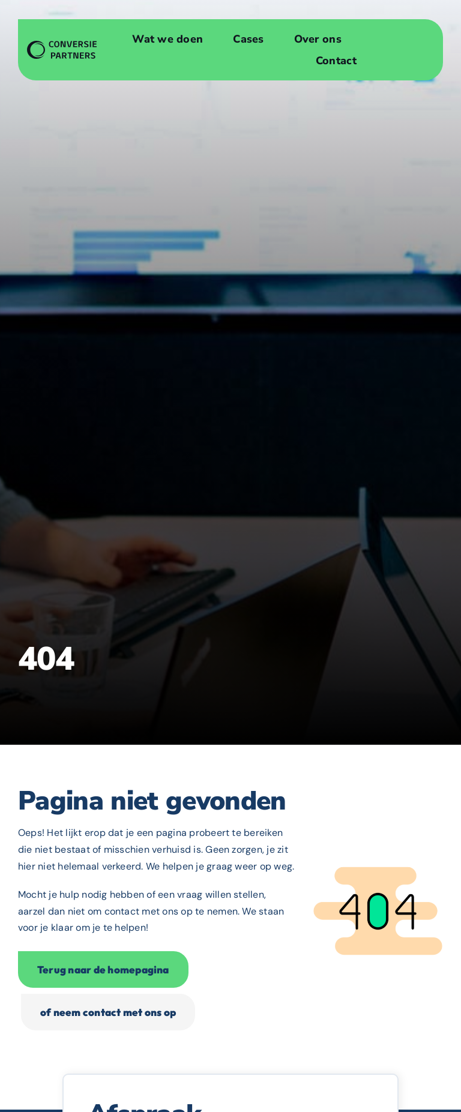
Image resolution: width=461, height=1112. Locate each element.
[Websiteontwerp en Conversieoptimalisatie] (62, 45)
